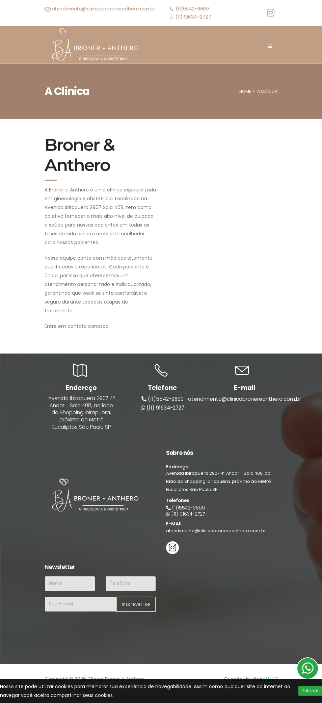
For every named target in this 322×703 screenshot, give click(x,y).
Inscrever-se (136, 604)
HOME (245, 91)
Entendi (310, 691)
